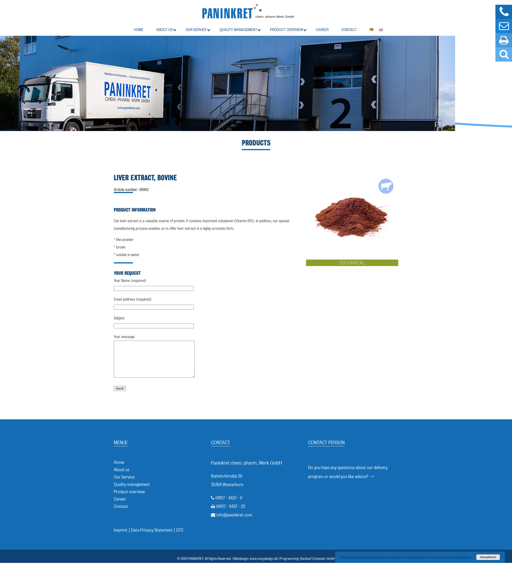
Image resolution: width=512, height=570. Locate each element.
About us (164, 29)
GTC (179, 537)
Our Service (196, 29)
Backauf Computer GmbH (317, 566)
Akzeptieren (488, 557)
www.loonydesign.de (264, 566)
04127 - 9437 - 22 (230, 513)
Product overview (286, 29)
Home (138, 29)
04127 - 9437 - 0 (228, 504)
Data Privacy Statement (152, 537)
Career (322, 29)
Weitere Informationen (457, 557)
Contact (349, 29)
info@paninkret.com (234, 522)
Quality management (238, 29)
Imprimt (121, 537)
